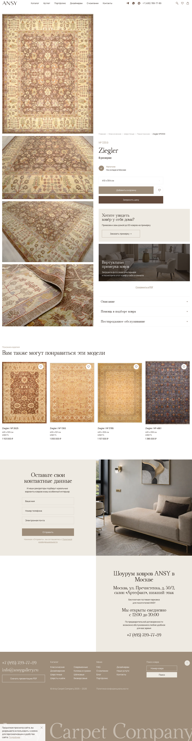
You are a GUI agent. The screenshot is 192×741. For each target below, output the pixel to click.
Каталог (35, 3)
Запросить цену (131, 81)
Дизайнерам (76, 3)
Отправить (48, 532)
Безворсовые (80, 678)
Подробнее (14, 737)
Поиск (162, 674)
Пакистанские (143, 15)
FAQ (98, 667)
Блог (98, 674)
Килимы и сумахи (82, 670)
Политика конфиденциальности (112, 688)
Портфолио (60, 3)
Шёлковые (79, 674)
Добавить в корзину (126, 71)
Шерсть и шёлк (57, 678)
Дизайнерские (57, 670)
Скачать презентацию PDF (23, 678)
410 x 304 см (108, 61)
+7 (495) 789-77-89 (152, 3)
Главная (102, 15)
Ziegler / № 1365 (58, 428)
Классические (115, 15)
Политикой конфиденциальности (55, 540)
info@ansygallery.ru (20, 669)
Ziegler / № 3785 (106, 428)
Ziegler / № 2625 (10, 428)
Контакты (107, 3)
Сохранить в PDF (144, 168)
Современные (81, 667)
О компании (93, 3)
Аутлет (46, 3)
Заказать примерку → (121, 115)
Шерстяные (129, 15)
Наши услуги (123, 670)
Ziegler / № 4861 (153, 428)
